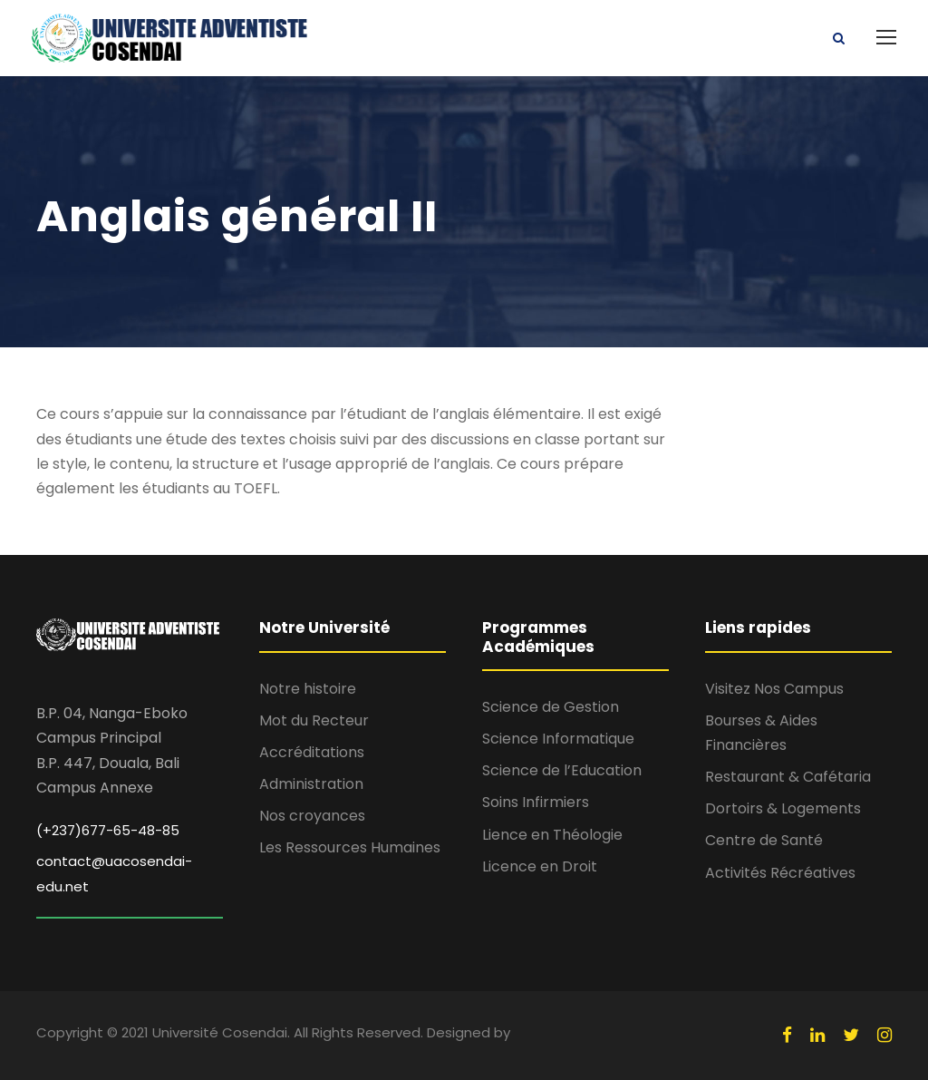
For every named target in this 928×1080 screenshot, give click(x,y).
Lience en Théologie (552, 834)
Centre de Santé (764, 840)
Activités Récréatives (780, 872)
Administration (311, 784)
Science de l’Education (562, 770)
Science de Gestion (550, 706)
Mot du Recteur (314, 720)
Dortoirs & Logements (783, 808)
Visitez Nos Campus (774, 688)
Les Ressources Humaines (349, 847)
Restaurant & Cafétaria (788, 776)
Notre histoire (307, 688)
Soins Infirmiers (535, 802)
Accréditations (311, 752)
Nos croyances (312, 815)
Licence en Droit (539, 866)
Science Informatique (558, 738)
